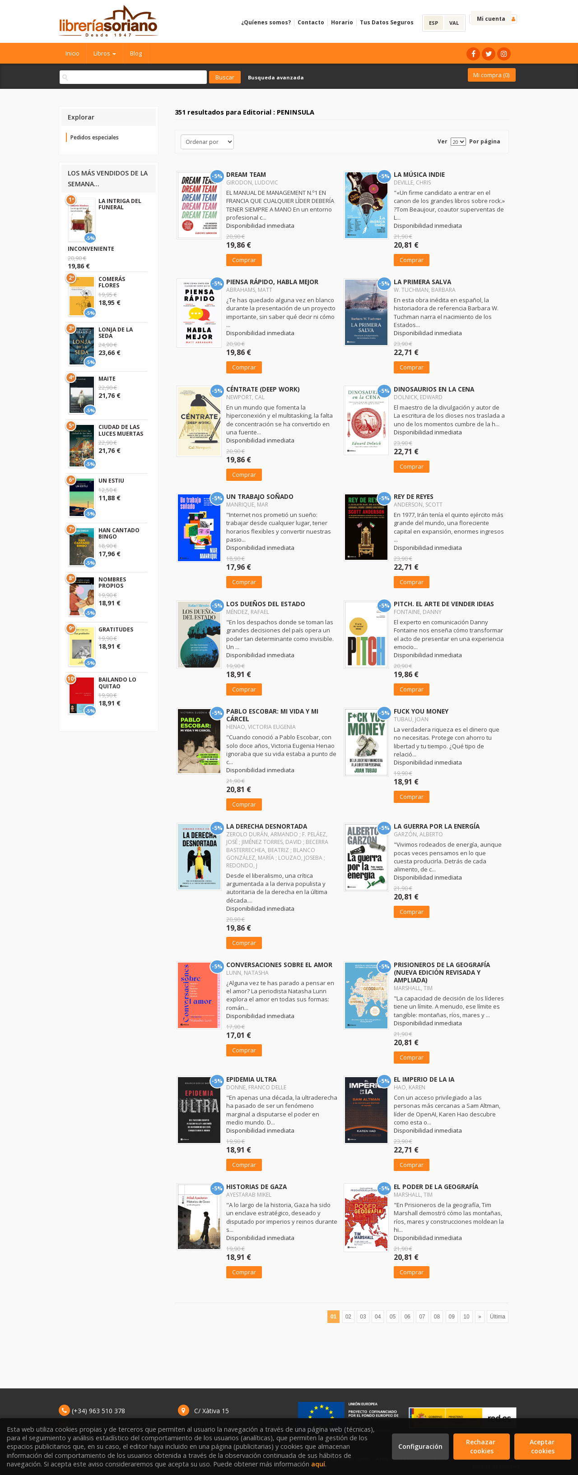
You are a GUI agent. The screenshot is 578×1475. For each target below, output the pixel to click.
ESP (433, 22)
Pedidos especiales (94, 137)
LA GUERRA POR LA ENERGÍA (437, 826)
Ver (442, 141)
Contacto (311, 22)
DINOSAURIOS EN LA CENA (434, 389)
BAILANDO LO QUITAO (117, 683)
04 (378, 1317)
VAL (454, 22)
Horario (342, 22)
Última (497, 1317)
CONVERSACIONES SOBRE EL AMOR (279, 964)
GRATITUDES (115, 629)
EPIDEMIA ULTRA (251, 1079)
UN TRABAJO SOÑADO (260, 496)
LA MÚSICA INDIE (419, 174)
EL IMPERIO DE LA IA (424, 1079)
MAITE (107, 379)
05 (393, 1317)
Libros (104, 53)
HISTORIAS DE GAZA (256, 1186)
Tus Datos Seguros (387, 22)
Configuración (420, 1446)
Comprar (244, 260)
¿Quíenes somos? (266, 22)
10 (466, 1317)
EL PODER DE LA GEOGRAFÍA (436, 1186)
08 (437, 1317)
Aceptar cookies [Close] (543, 1446)
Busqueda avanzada (276, 77)
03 (363, 1317)
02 (348, 1317)
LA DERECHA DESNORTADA (266, 826)
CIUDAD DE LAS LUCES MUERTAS (120, 430)
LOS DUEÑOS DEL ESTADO (265, 603)
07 (422, 1317)
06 (407, 1317)
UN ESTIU (111, 480)
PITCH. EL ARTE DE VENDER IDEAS (444, 603)
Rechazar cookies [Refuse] (481, 1446)
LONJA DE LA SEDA (115, 333)
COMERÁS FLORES (111, 282)
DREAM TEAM (246, 174)
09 (452, 1317)
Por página (484, 141)
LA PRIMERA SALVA (422, 281)
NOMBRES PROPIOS (112, 583)
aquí (318, 1464)
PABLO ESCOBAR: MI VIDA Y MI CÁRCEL (272, 715)
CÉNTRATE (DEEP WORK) (263, 389)
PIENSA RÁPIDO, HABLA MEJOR (272, 281)
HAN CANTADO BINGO (119, 533)
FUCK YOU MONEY (421, 711)
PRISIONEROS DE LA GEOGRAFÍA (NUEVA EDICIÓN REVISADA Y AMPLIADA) (442, 972)
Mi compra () (491, 75)
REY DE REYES (414, 496)
